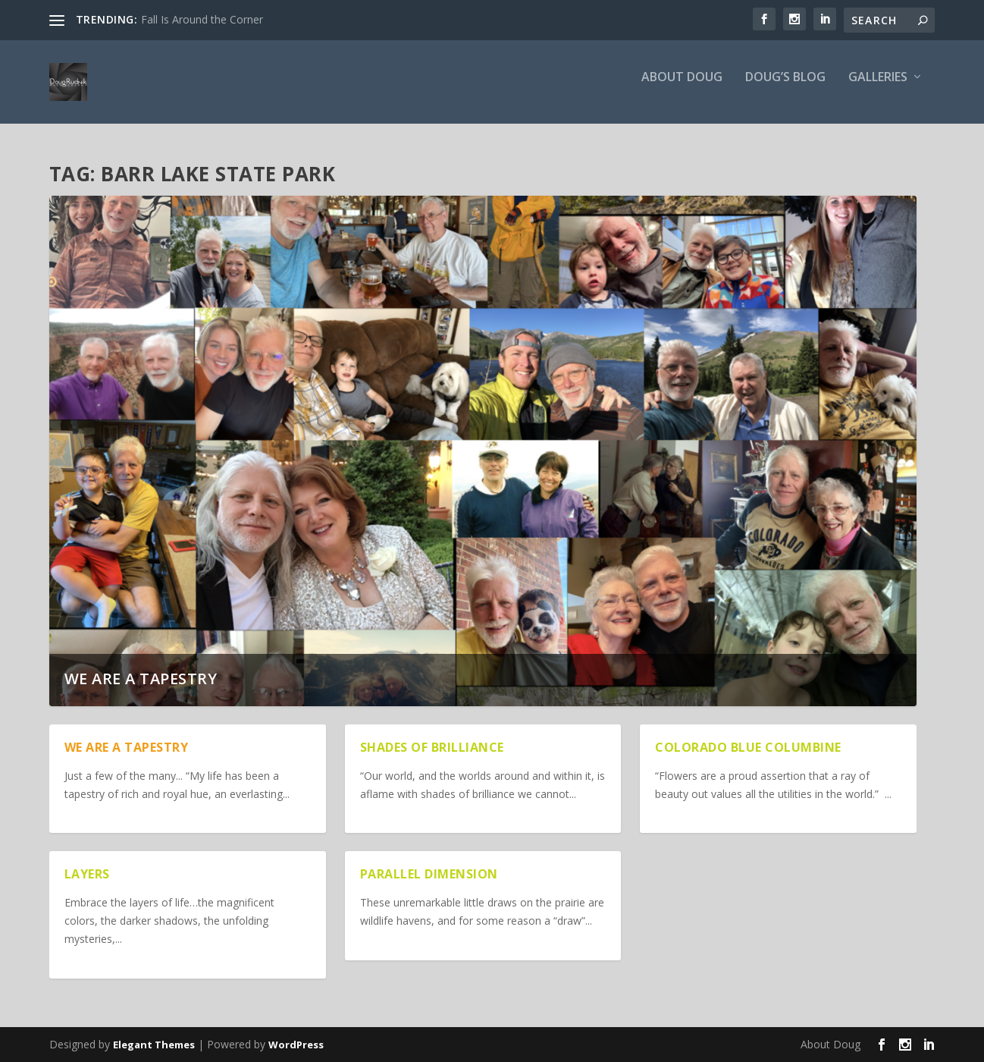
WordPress (296, 1044)
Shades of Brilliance (432, 747)
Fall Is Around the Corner (202, 19)
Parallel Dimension (429, 874)
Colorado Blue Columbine (748, 747)
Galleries (877, 88)
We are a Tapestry (141, 678)
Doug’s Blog (785, 88)
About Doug (681, 88)
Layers (87, 874)
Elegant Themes (154, 1044)
